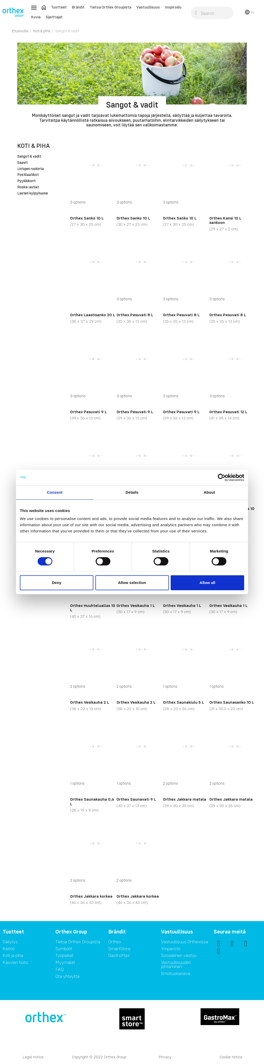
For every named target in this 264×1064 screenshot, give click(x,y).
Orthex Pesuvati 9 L (88, 411)
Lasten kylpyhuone (32, 193)
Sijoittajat (54, 16)
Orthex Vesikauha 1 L (136, 605)
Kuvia (35, 16)
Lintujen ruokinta (30, 169)
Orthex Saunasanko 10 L (231, 702)
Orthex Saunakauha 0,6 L (92, 801)
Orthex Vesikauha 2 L (89, 702)
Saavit (22, 163)
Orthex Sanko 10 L (87, 218)
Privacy (165, 1056)
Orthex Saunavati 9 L (136, 799)
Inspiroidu (173, 7)
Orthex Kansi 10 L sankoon (225, 220)
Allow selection (132, 582)
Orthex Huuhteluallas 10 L (92, 608)
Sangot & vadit (29, 157)
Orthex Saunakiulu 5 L (183, 702)
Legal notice (33, 1056)
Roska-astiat (28, 187)
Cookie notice (231, 1056)
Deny (56, 582)
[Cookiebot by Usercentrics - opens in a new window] (221, 477)
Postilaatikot (28, 175)
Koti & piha (33, 145)
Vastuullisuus (148, 7)
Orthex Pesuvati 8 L (135, 314)
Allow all (207, 582)
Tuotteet (59, 7)
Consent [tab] (55, 492)
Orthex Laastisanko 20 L (92, 314)
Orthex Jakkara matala (184, 799)
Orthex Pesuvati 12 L (228, 411)
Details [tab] (132, 492)
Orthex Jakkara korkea (91, 896)
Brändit (78, 7)
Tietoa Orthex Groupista (110, 7)
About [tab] (209, 492)
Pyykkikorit (26, 181)
